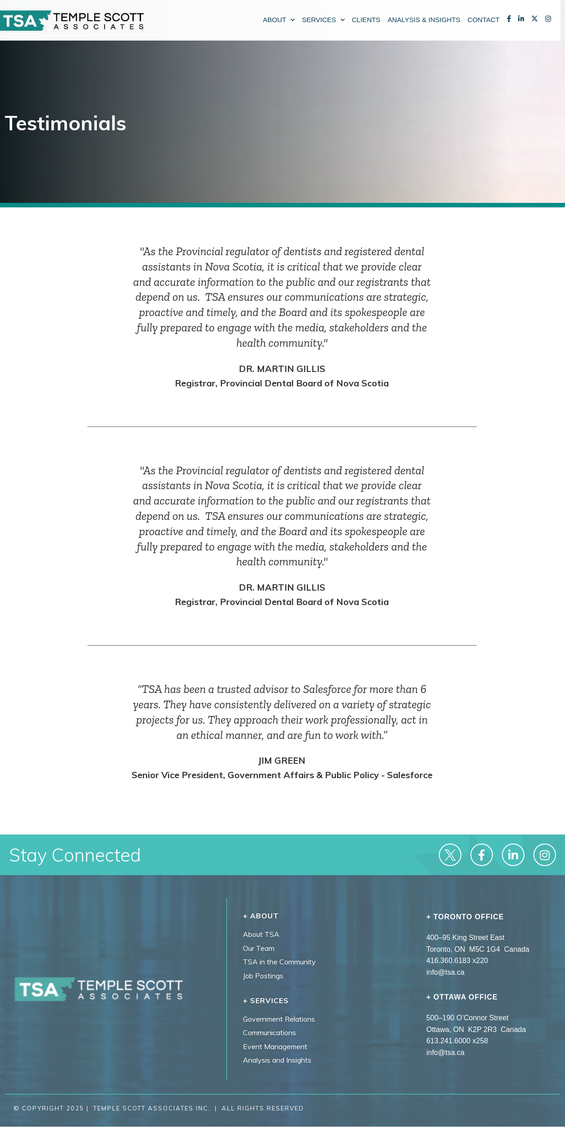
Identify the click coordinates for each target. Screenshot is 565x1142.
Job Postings (263, 975)
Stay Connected (75, 855)
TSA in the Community (279, 961)
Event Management (275, 1046)
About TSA (261, 934)
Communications (269, 1032)
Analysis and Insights (277, 1059)
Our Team (258, 948)
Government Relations (279, 1018)
